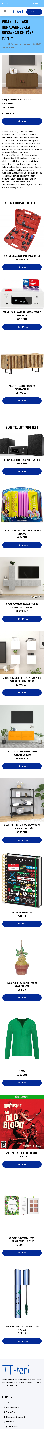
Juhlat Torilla (12, 1426)
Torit (8, 1402)
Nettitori (10, 1421)
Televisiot (30, 99)
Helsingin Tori (12, 1407)
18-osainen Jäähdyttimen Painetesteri (22, 255)
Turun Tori (11, 1412)
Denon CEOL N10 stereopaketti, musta (22, 459)
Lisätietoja (22, 121)
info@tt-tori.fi (37, 3)
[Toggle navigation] (5, 11)
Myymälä (34, 12)
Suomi (6, 3)
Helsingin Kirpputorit (15, 1417)
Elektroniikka (19, 99)
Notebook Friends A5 (22, 912)
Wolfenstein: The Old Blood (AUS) (22, 1152)
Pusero (22, 1071)
